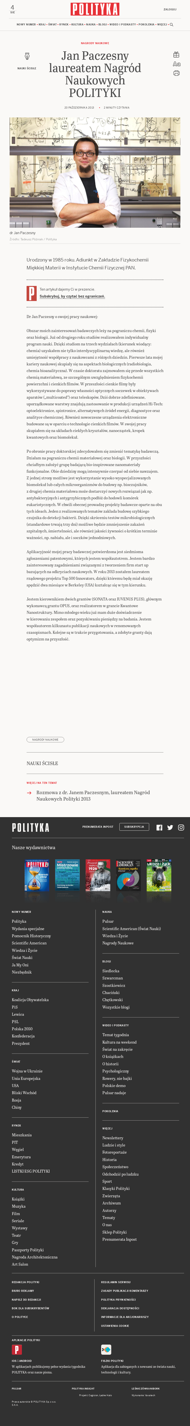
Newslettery (112, 1138)
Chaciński (111, 992)
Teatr (16, 1235)
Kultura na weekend (119, 1042)
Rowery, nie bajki (117, 1078)
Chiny (17, 1107)
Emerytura (21, 1157)
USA (15, 1085)
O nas (107, 1225)
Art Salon (20, 1264)
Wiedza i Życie (24, 950)
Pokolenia (147, 24)
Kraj (42, 24)
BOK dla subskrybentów (30, 1308)
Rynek (64, 24)
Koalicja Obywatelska (30, 1000)
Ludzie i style (113, 1145)
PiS (15, 1007)
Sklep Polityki (114, 1232)
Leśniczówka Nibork (145, 1389)
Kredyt (18, 1164)
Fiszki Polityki (112, 1361)
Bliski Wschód (24, 1093)
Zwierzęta (111, 1196)
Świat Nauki (22, 957)
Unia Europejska (26, 1078)
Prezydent (21, 1043)
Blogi (102, 24)
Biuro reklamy (23, 1291)
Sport (107, 1181)
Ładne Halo (105, 1395)
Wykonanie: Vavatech (143, 1395)
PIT (15, 1142)
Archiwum (111, 1203)
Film (16, 1213)
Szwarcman (112, 978)
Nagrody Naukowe (95, 43)
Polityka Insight (83, 1389)
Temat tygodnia (115, 1035)
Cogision (93, 1395)
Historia (109, 1159)
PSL (15, 1021)
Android (25, 1361)
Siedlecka (110, 971)
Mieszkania (22, 1135)
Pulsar (108, 921)
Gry (15, 1242)
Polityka (19, 921)
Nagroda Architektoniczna (35, 1257)
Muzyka (19, 1206)
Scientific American (29, 943)
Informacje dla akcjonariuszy (125, 1317)
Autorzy (109, 1210)
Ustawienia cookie (115, 1326)
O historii (110, 1064)
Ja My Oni (20, 965)
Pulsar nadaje (114, 1093)
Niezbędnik (22, 972)
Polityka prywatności (118, 1299)
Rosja (16, 1100)
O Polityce (20, 1317)
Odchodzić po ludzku (120, 1174)
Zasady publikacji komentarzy (124, 1291)
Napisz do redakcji (26, 1299)
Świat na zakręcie (117, 1049)
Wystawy (20, 1228)
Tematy (108, 1217)
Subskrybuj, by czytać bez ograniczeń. (72, 296)
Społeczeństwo (115, 1167)
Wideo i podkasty (123, 24)
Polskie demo (114, 1085)
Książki (18, 1199)
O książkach (112, 1056)
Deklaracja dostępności (120, 1308)
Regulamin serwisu (116, 1282)
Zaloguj (169, 9)
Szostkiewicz (113, 985)
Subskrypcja (134, 827)
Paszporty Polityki (28, 1250)
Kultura (77, 24)
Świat (52, 24)
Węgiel (18, 1149)
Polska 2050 (22, 1029)
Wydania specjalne (28, 928)
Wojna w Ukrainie (27, 1071)
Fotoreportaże (114, 1152)
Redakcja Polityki (25, 1282)
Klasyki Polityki (116, 1188)
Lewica (18, 1014)
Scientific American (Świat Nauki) (131, 928)
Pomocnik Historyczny (31, 936)
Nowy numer (26, 24)
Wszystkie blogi (116, 1007)
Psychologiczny (115, 1071)
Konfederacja (23, 1036)
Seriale (18, 1220)
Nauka (91, 24)
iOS (14, 1361)
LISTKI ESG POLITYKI (31, 1171)
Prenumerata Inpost (97, 827)
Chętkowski (112, 1000)
